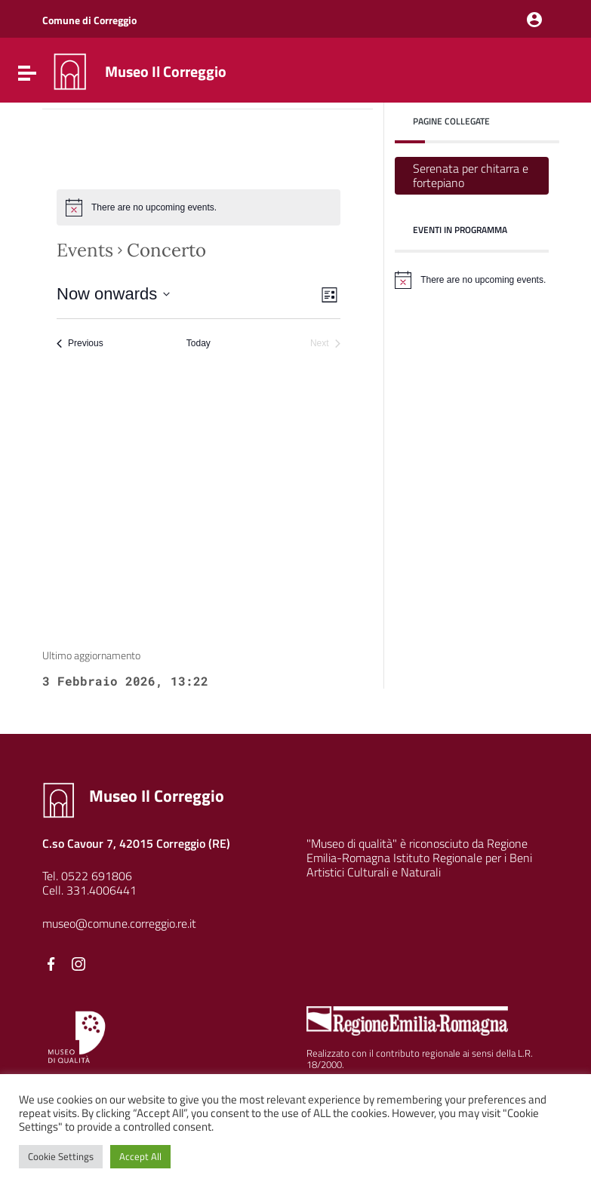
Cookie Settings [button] (61, 1156)
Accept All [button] (140, 1156)
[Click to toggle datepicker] (113, 293)
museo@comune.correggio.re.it (119, 923)
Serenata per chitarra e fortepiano (470, 175)
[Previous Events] (80, 343)
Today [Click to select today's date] (198, 343)
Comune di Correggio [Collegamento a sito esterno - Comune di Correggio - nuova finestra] (89, 20)
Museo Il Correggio (165, 71)
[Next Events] (325, 343)
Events (85, 250)
